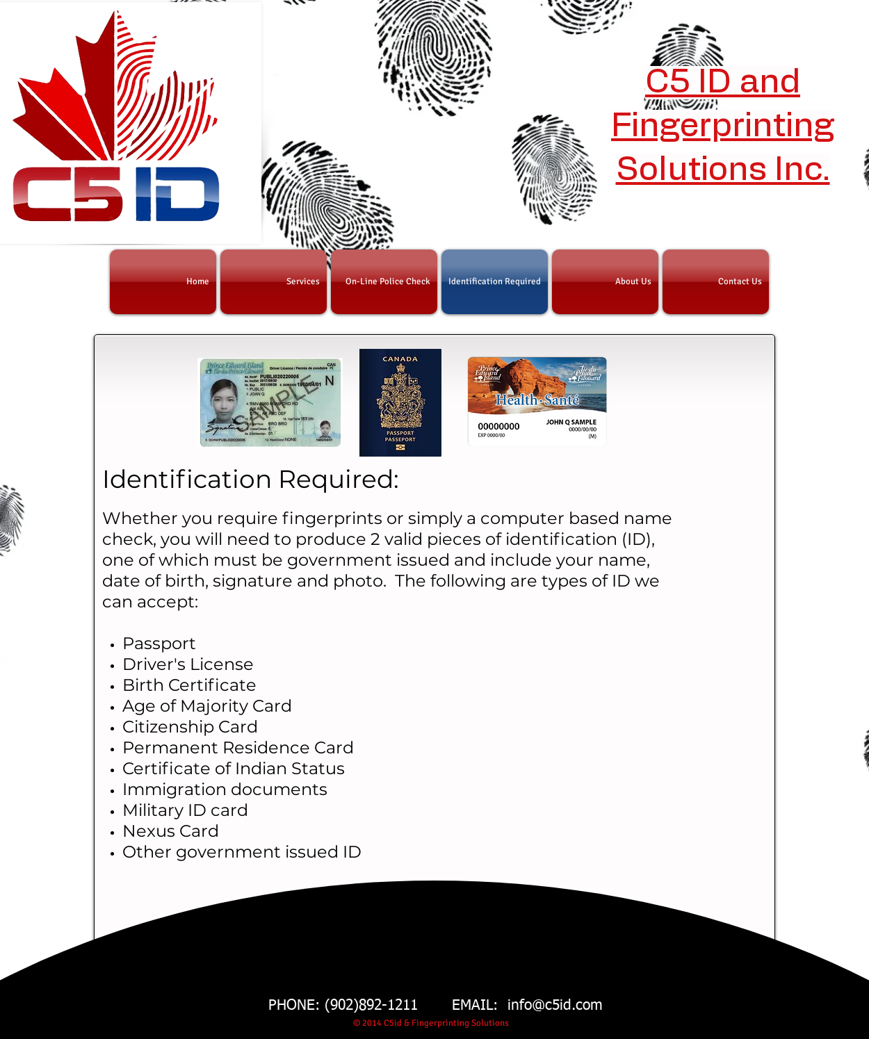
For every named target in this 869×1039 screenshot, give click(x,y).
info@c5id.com (555, 1006)
